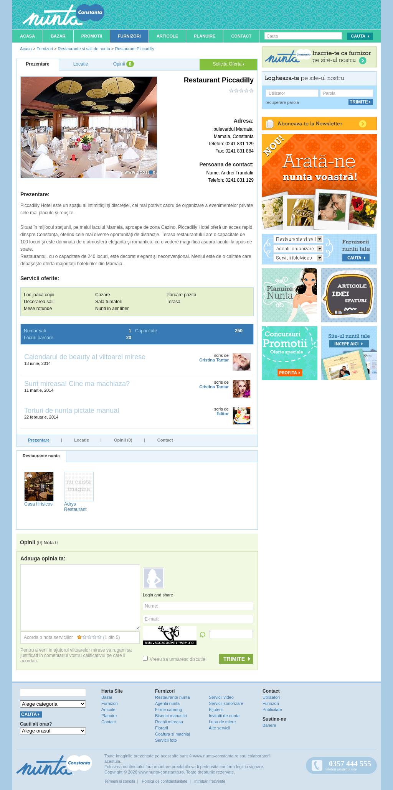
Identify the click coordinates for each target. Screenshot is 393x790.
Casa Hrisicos (38, 504)
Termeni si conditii (119, 781)
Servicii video (221, 697)
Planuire (204, 36)
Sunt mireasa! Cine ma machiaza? (77, 384)
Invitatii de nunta (224, 715)
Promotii (91, 36)
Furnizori (129, 36)
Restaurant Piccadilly (134, 48)
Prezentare (39, 440)
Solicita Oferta (228, 64)
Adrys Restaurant (75, 506)
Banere (269, 725)
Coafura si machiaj (172, 734)
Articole (167, 36)
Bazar (58, 36)
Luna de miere (222, 721)
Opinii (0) (123, 440)
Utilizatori (271, 697)
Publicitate (272, 709)
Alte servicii (219, 728)
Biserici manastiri (171, 715)
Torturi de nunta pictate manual (71, 410)
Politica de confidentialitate (164, 781)
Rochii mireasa (169, 721)
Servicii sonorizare (226, 703)
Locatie (81, 440)
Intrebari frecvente (209, 781)
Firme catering (168, 709)
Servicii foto (166, 740)
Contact (241, 36)
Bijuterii (216, 709)
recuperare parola (282, 102)
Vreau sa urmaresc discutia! (174, 659)
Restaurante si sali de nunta (84, 48)
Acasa (27, 36)
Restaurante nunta (41, 455)
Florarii (161, 728)
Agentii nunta (167, 703)
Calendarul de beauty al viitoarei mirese (84, 357)
